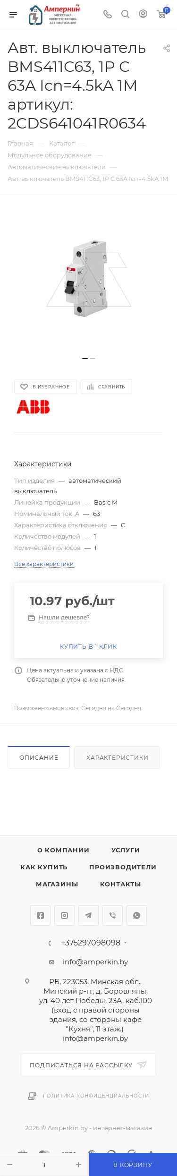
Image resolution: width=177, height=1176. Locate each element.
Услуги (125, 850)
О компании (63, 850)
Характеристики (117, 757)
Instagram (64, 915)
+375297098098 (90, 943)
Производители (122, 867)
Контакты (120, 884)
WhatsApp (136, 915)
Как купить (43, 867)
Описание (38, 757)
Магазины (57, 884)
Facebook (40, 915)
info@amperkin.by (95, 961)
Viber (112, 915)
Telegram (88, 915)
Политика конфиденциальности (96, 1096)
